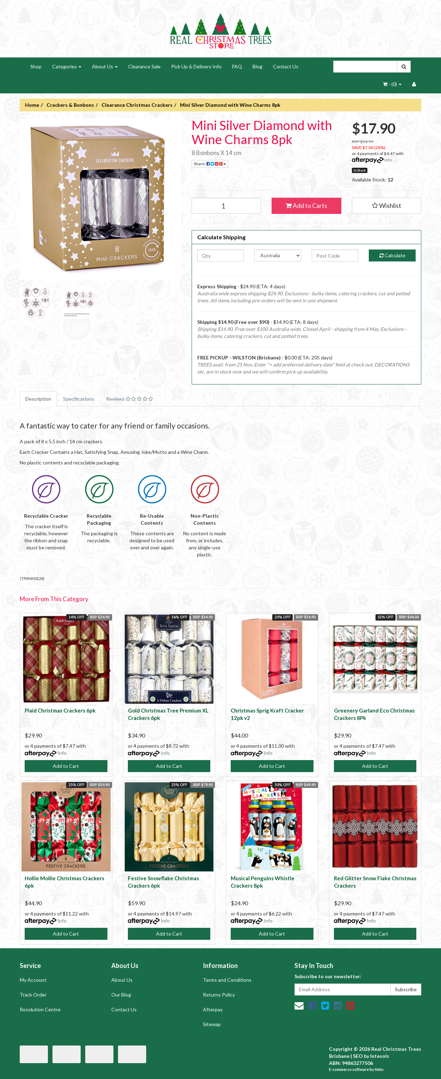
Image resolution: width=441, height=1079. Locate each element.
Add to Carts (306, 205)
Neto (379, 1069)
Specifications (78, 399)
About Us (105, 66)
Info (388, 159)
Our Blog (121, 995)
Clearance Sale (144, 66)
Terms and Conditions (227, 980)
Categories (66, 66)
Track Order (33, 995)
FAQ (237, 66)
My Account (33, 980)
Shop (36, 66)
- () (392, 84)
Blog (257, 66)
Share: (210, 163)
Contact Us (285, 66)
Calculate (392, 255)
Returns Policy (219, 995)
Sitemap (212, 1024)
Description (38, 399)
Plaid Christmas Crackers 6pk (60, 710)
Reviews (129, 399)
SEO (358, 1056)
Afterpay (213, 1009)
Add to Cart (66, 766)
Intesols (379, 1056)
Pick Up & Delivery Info (196, 66)
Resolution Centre (40, 1009)
